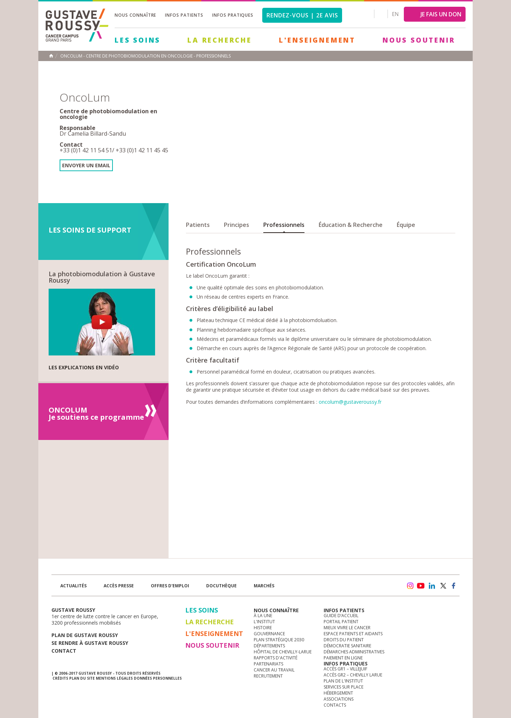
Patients (198, 225)
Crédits (60, 678)
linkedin (432, 586)
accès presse (119, 586)
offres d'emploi (170, 586)
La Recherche (219, 40)
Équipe (406, 225)
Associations (338, 699)
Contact (63, 650)
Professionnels (283, 225)
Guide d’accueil (341, 616)
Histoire (263, 628)
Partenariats (268, 664)
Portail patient (341, 622)
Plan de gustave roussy (84, 635)
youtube (421, 586)
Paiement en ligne (343, 658)
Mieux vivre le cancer (347, 628)
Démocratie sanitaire (347, 646)
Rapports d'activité (275, 658)
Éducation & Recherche (351, 225)
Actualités (73, 586)
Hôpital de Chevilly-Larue (283, 652)
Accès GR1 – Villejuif (345, 669)
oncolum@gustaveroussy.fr (350, 401)
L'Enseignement (317, 40)
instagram (410, 586)
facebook (454, 586)
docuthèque (221, 586)
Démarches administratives (354, 652)
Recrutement (268, 676)
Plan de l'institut (343, 681)
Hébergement (338, 693)
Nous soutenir (419, 40)
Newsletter (385, 589)
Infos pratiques (232, 15)
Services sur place (343, 687)
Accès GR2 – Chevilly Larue (353, 675)
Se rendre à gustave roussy (89, 643)
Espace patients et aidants (353, 634)
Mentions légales (114, 678)
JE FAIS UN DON (441, 14)
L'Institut (264, 622)
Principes (236, 225)
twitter (443, 586)
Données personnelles (158, 678)
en (395, 14)
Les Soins (137, 40)
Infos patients (184, 15)
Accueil (51, 56)
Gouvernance (269, 634)
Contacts (335, 705)
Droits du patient (344, 640)
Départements (269, 646)
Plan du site (82, 678)
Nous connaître (135, 15)
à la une (263, 616)
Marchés (264, 586)
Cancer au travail (274, 670)
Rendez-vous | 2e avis (302, 15)
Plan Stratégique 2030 (279, 640)
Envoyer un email (86, 165)
